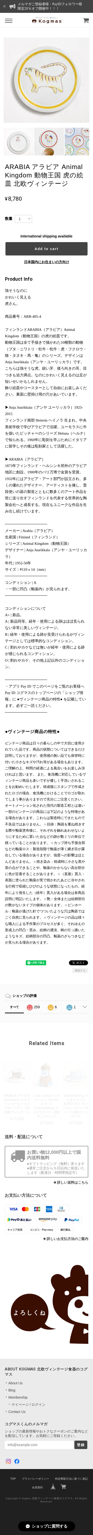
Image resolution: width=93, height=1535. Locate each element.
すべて (14, 1007)
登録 (81, 1445)
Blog (11, 1390)
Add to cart (47, 249)
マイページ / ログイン (28, 1405)
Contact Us (17, 1412)
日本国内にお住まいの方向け (46, 262)
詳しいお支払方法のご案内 (67, 1239)
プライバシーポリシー (35, 1478)
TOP (13, 1478)
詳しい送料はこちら (72, 1182)
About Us (15, 1383)
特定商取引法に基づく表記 (71, 1478)
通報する (80, 970)
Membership (18, 1397)
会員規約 (37, 1487)
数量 (8, 218)
